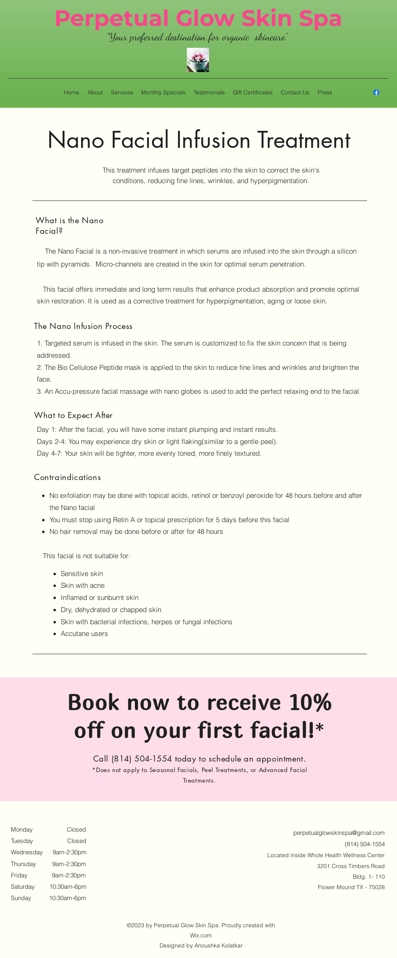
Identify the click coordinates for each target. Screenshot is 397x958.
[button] (122, 92)
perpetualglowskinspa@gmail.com (339, 832)
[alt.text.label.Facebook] (376, 92)
